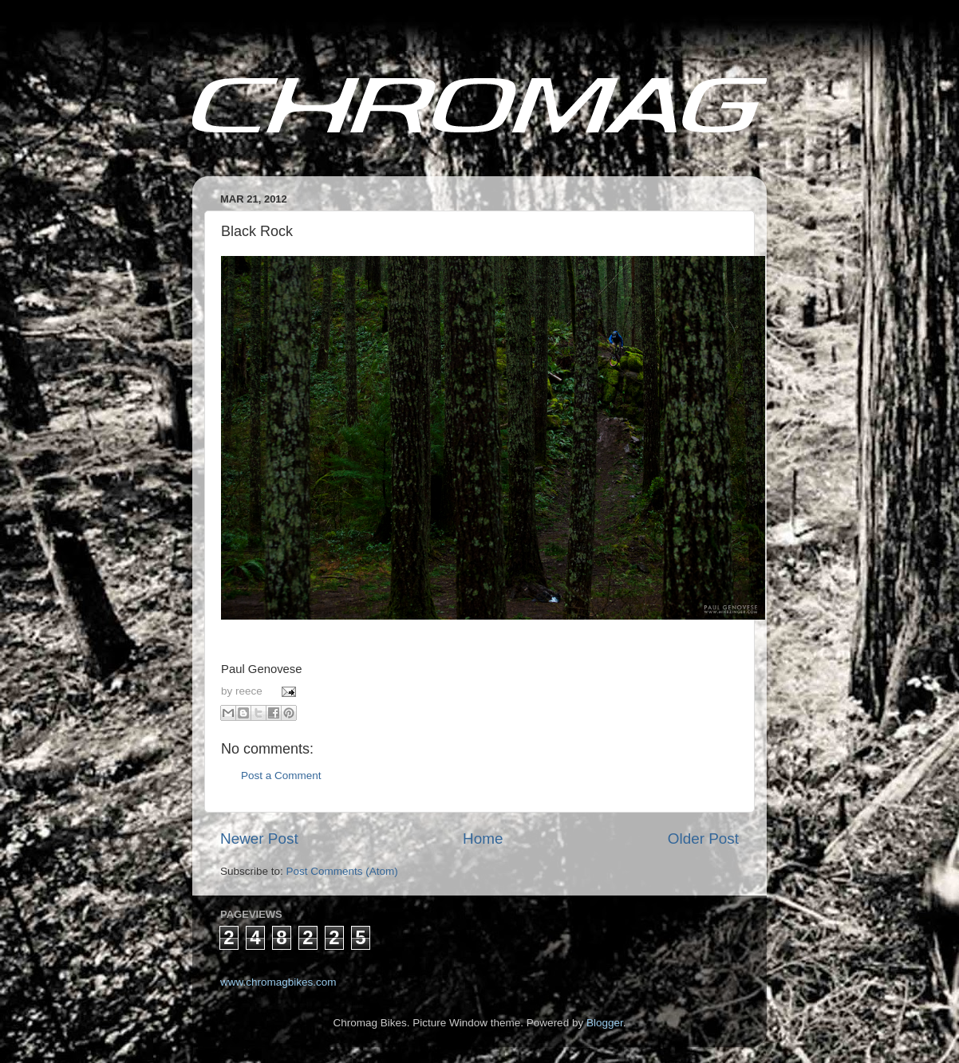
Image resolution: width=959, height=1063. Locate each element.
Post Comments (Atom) (342, 871)
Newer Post (259, 838)
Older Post (703, 838)
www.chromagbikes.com (278, 982)
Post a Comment (281, 776)
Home (483, 838)
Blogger (604, 1023)
